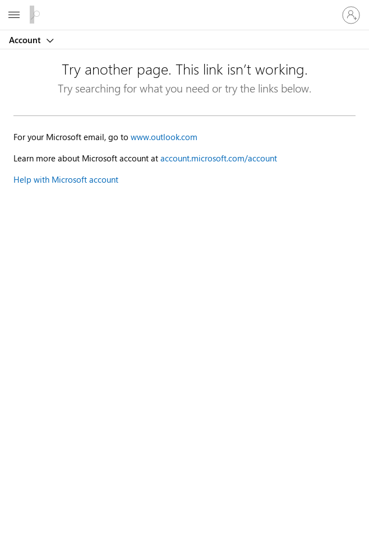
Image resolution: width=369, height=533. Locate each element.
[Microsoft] (183, 8)
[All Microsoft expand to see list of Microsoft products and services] (14, 15)
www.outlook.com (164, 136)
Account (26, 39)
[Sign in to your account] (351, 15)
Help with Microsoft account (65, 179)
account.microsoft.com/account (218, 158)
